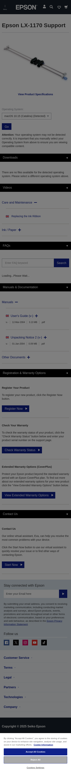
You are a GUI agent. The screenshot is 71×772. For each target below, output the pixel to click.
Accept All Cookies (35, 752)
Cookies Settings (35, 768)
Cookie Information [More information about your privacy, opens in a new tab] (43, 745)
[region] (35, 752)
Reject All (35, 760)
